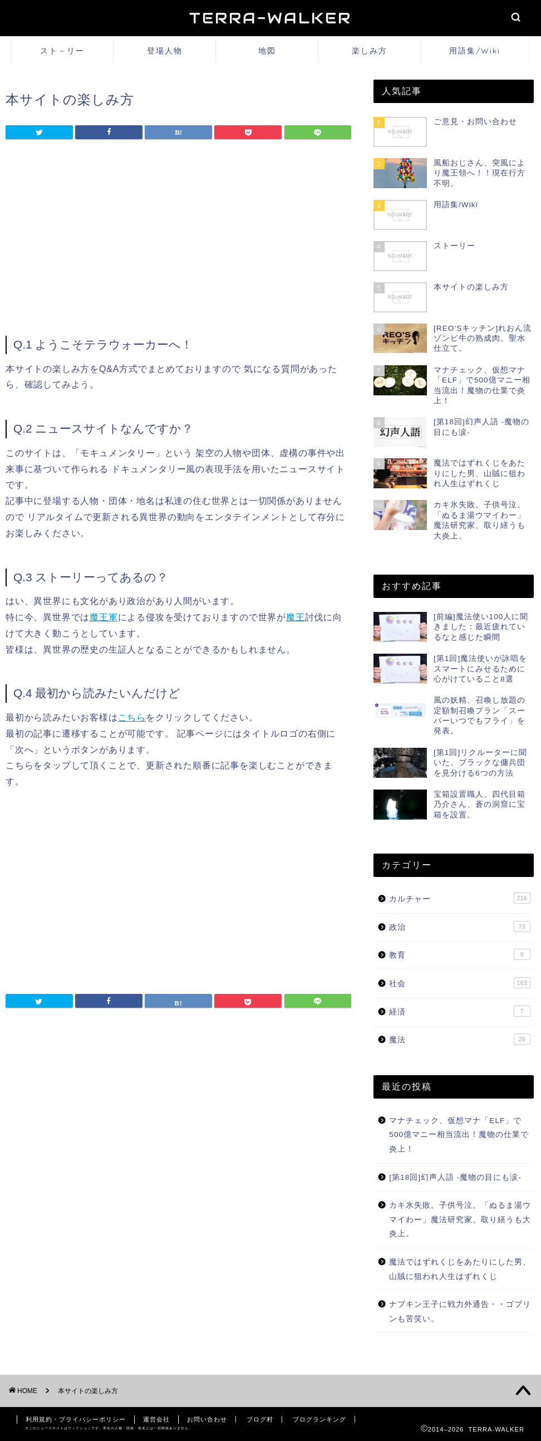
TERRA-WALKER (270, 18)
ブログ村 (260, 1419)
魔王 (295, 617)
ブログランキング (319, 1419)
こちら (132, 717)
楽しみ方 (369, 51)
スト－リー (62, 51)
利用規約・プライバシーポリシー (76, 1419)
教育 (459, 954)
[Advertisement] (178, 241)
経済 (459, 1011)
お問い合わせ (207, 1419)
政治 (459, 926)
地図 (267, 51)
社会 (459, 982)
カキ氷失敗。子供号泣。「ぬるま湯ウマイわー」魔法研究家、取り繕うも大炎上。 (460, 1219)
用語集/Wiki (474, 51)
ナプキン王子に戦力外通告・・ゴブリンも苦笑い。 (460, 1311)
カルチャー (459, 898)
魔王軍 (103, 617)
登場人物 (165, 51)
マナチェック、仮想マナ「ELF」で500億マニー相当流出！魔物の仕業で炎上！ (459, 1134)
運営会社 (156, 1419)
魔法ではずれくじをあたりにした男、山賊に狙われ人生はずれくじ (460, 1269)
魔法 (459, 1039)
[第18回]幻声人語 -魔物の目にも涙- (455, 1177)
